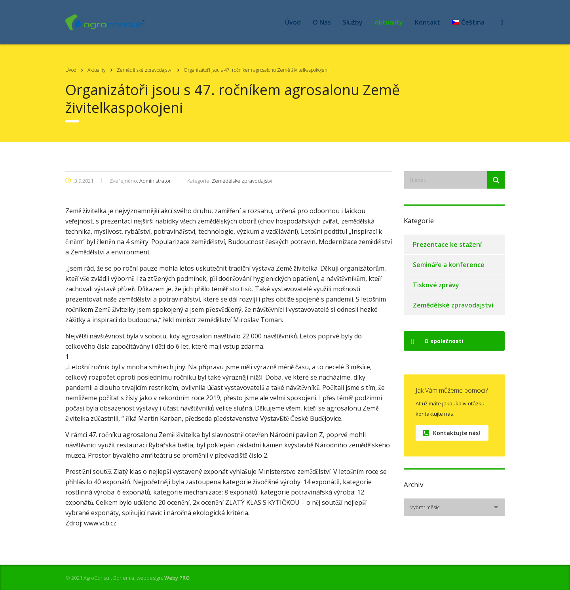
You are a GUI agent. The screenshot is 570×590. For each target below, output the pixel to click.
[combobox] (454, 507)
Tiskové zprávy (436, 285)
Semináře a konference (448, 264)
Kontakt (427, 22)
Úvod (293, 22)
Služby (353, 22)
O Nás (322, 22)
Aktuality (388, 22)
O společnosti (437, 341)
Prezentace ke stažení (447, 244)
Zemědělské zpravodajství (453, 305)
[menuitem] (468, 22)
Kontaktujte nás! (451, 433)
